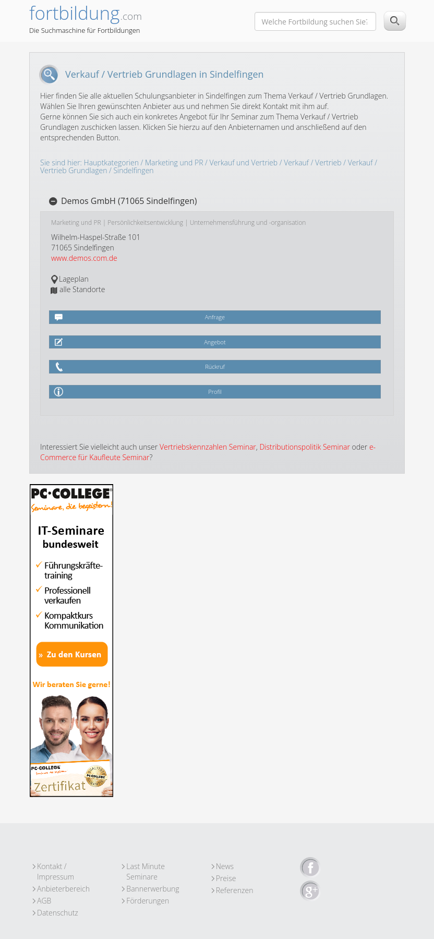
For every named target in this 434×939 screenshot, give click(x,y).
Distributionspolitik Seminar (304, 447)
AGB (44, 901)
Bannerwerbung (152, 889)
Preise (226, 878)
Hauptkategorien (111, 162)
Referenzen (235, 890)
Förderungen (147, 901)
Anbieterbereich (63, 889)
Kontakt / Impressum (55, 866)
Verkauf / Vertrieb (312, 162)
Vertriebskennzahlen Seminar (208, 447)
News (225, 866)
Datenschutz (57, 913)
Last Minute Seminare (145, 866)
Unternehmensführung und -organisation (248, 222)
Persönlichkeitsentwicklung (145, 222)
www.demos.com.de (84, 258)
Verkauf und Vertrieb (244, 162)
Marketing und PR (174, 162)
